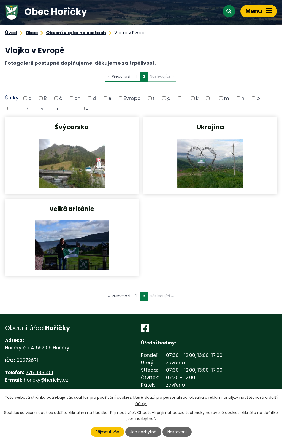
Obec (32, 32)
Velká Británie (71, 208)
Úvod (11, 32)
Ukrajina (210, 127)
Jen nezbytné (143, 432)
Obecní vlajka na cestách (76, 32)
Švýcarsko (72, 127)
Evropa (132, 98)
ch (77, 98)
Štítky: (12, 97)
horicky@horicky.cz (46, 380)
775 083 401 (39, 372)
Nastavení (177, 432)
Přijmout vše (107, 432)
